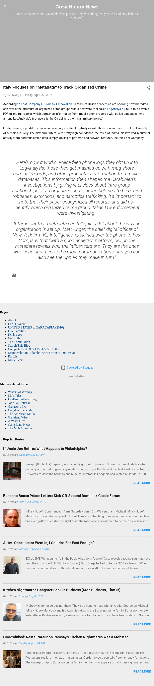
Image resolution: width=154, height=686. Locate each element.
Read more (142, 483)
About (12, 320)
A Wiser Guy (16, 421)
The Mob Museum (20, 428)
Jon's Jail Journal (19, 403)
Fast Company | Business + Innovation (46, 104)
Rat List (13, 356)
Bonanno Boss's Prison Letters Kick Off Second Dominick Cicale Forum (61, 496)
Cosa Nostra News (76, 6)
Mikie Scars (15, 360)
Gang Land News (19, 424)
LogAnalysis (115, 109)
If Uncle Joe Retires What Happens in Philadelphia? (45, 448)
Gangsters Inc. (17, 406)
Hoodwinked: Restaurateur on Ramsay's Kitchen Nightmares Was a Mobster (65, 637)
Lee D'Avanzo (17, 323)
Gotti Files (15, 338)
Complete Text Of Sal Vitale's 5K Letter (33, 349)
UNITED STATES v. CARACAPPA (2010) (36, 327)
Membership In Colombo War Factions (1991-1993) (41, 352)
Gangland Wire (17, 417)
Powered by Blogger (77, 367)
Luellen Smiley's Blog (22, 399)
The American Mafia (21, 413)
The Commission (19, 342)
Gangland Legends (20, 410)
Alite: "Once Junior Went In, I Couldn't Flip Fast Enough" (48, 543)
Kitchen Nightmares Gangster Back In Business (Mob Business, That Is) (62, 590)
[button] (148, 88)
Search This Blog (19, 345)
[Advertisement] (77, 50)
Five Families (17, 331)
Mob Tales (14, 395)
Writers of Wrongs (20, 392)
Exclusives (15, 334)
